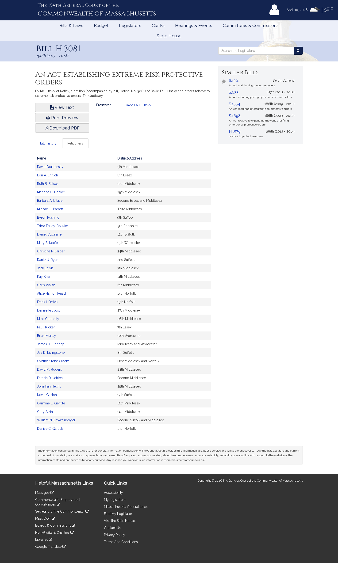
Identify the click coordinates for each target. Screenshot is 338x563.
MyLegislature (114, 500)
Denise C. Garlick (50, 428)
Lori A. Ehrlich (47, 175)
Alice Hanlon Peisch (52, 293)
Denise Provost (48, 310)
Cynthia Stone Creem (53, 361)
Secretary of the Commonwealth (62, 511)
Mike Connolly (48, 319)
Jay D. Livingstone (51, 352)
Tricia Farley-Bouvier (52, 226)
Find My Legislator (118, 514)
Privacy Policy (114, 535)
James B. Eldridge (51, 344)
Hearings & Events (193, 25)
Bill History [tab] (48, 143)
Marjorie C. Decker (51, 192)
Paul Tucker (46, 327)
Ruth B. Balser (47, 184)
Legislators (130, 25)
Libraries (43, 539)
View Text (62, 107)
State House (169, 35)
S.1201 (234, 80)
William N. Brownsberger (56, 420)
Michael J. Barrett (50, 209)
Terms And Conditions (121, 542)
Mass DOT (45, 518)
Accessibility (113, 493)
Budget (101, 25)
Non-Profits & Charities (54, 532)
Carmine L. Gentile (51, 403)
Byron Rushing (48, 217)
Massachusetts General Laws (126, 507)
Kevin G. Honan (48, 395)
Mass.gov (44, 493)
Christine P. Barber (51, 251)
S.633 (233, 92)
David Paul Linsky (138, 105)
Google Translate (50, 546)
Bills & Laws (71, 25)
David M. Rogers (49, 369)
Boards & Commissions (55, 525)
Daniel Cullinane (49, 234)
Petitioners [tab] (75, 143)
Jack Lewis (45, 268)
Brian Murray (46, 336)
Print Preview (62, 117)
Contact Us (112, 528)
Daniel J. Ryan (47, 260)
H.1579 (235, 131)
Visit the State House (119, 521)
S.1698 (235, 116)
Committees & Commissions (251, 25)
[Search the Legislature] (298, 51)
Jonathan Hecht (49, 386)
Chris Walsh (46, 285)
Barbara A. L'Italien (50, 200)
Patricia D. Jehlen (50, 378)
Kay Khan (44, 276)
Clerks (158, 25)
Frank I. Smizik (47, 302)
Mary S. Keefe (47, 243)
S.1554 (234, 104)
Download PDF (62, 128)
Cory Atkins (45, 412)
